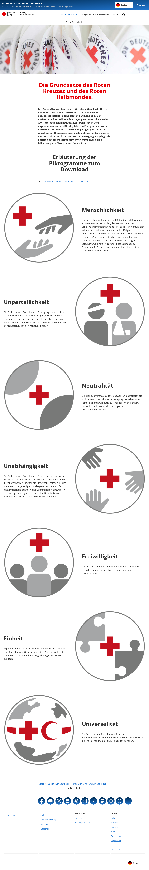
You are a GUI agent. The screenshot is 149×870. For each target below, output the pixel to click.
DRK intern (115, 850)
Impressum (116, 840)
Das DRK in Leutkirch (69, 14)
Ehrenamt (43, 824)
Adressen (115, 822)
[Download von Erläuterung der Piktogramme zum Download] (74, 181)
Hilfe (113, 818)
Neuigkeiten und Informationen (95, 14)
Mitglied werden (46, 815)
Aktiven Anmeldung (47, 819)
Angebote (79, 818)
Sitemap (114, 831)
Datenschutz (116, 836)
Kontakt (114, 827)
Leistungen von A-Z (83, 822)
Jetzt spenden (9, 815)
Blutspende (44, 829)
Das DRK (116, 14)
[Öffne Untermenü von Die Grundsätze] (74, 22)
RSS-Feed (115, 845)
